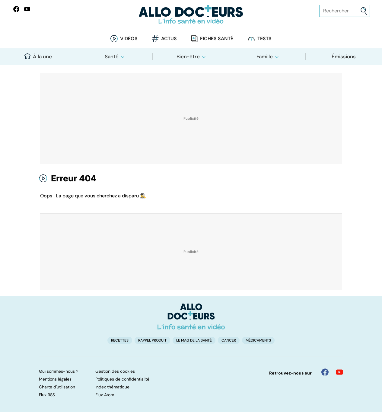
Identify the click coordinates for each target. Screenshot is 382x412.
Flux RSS (47, 394)
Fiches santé (216, 38)
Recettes (120, 340)
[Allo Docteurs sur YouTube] (27, 9)
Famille (264, 56)
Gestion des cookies (115, 371)
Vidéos (129, 38)
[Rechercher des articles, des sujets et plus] (344, 11)
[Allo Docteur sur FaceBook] (16, 9)
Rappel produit (152, 340)
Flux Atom (104, 394)
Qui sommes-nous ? (58, 371)
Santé (112, 56)
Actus (169, 38)
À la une (38, 56)
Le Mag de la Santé (194, 340)
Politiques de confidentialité (122, 379)
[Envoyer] (364, 11)
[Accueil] (191, 316)
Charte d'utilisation (57, 387)
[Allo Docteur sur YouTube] (339, 372)
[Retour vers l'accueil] (191, 14)
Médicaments (258, 340)
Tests (264, 38)
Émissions (344, 56)
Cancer (228, 340)
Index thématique (112, 387)
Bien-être (188, 56)
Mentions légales (55, 379)
